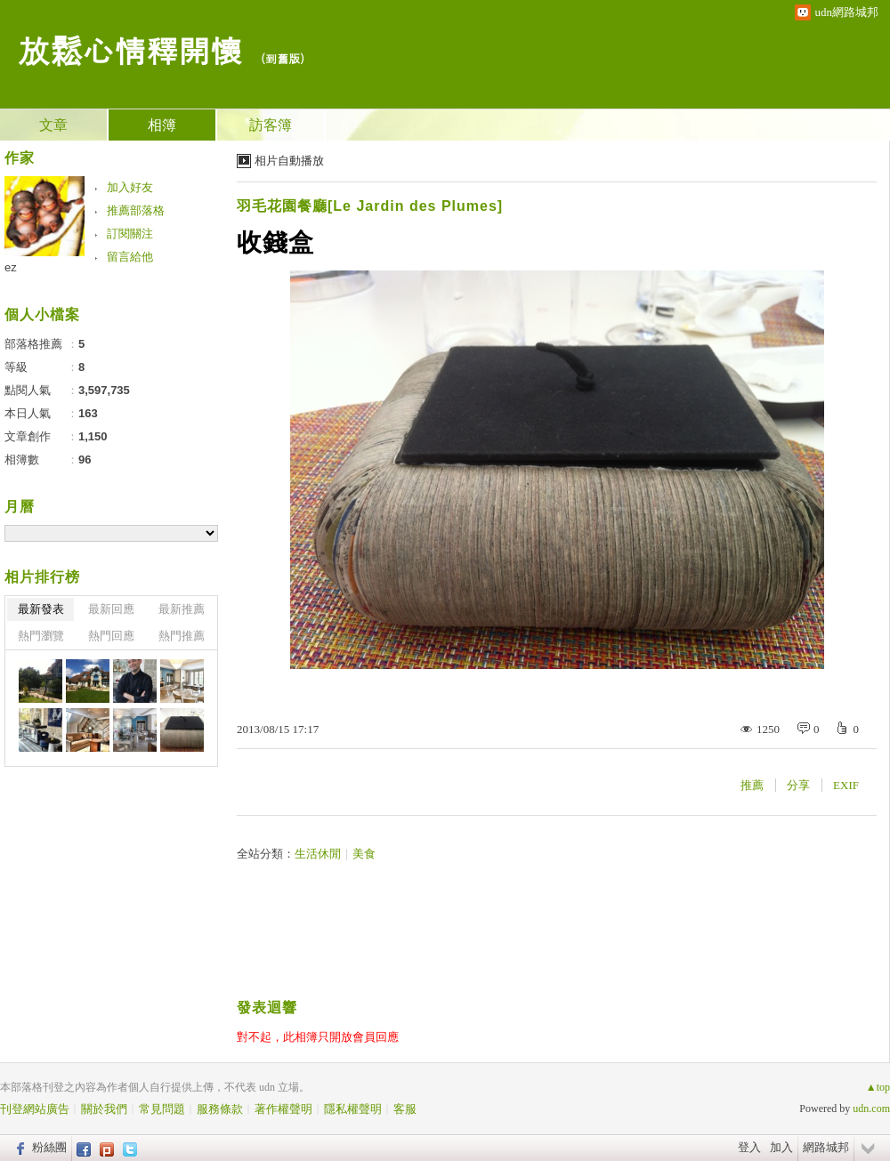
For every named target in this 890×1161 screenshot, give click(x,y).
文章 (53, 125)
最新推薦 (181, 609)
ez (10, 267)
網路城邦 (826, 1147)
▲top (878, 1087)
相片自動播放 (289, 160)
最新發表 (41, 609)
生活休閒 (318, 853)
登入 (749, 1147)
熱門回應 (111, 635)
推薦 (752, 785)
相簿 (162, 125)
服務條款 (220, 1109)
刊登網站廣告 (34, 1109)
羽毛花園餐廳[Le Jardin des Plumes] (370, 206)
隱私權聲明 (353, 1109)
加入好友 (130, 187)
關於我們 (104, 1109)
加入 (781, 1147)
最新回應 (111, 609)
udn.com (871, 1108)
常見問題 (162, 1109)
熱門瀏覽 (41, 635)
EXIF (846, 785)
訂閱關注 (130, 233)
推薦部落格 (136, 210)
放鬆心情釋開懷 (130, 49)
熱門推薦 (181, 635)
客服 (405, 1109)
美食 (364, 853)
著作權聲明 (283, 1109)
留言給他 (130, 256)
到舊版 (282, 58)
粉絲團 (49, 1147)
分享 (798, 785)
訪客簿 (270, 125)
